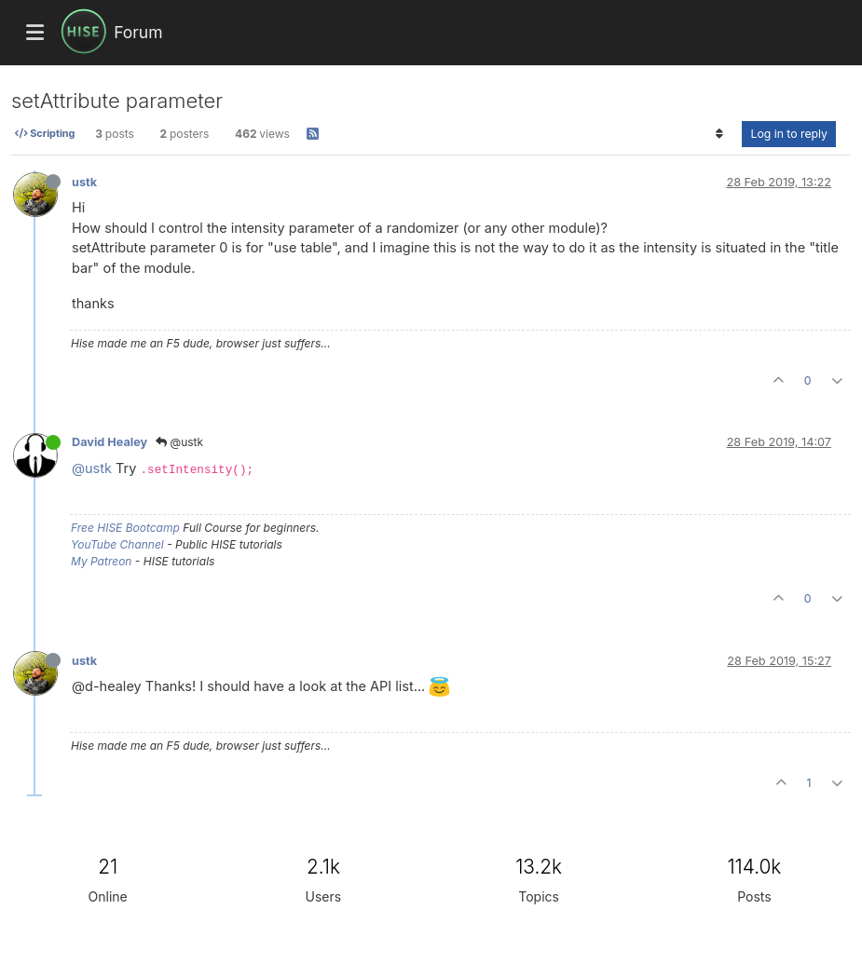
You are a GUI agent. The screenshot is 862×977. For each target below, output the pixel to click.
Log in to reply (789, 134)
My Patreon (101, 561)
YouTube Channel (117, 544)
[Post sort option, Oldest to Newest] (719, 134)
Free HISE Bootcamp (125, 528)
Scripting (45, 133)
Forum (138, 32)
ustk (84, 182)
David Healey (109, 442)
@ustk (179, 442)
